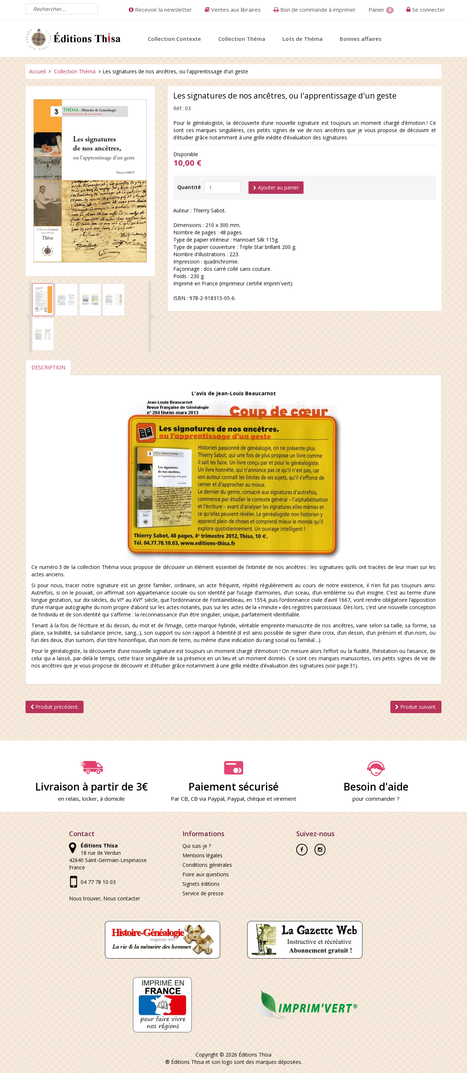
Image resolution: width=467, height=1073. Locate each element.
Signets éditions (201, 883)
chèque (256, 798)
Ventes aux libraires (233, 9)
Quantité (189, 187)
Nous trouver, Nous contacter (104, 898)
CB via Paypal (207, 798)
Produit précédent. (54, 706)
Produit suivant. (416, 706)
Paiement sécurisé (233, 777)
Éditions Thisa (255, 1054)
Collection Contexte (174, 38)
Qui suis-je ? (196, 845)
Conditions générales (207, 864)
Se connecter (428, 9)
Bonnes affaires (361, 38)
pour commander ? (376, 798)
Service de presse (203, 893)
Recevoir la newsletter (160, 9)
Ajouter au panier (276, 187)
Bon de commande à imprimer (315, 9)
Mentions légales (202, 855)
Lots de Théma (302, 38)
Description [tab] (48, 367)
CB (184, 798)
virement (285, 798)
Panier (381, 10)
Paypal (235, 798)
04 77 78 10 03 (98, 881)
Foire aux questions (205, 874)
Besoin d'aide (376, 777)
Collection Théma (241, 38)
